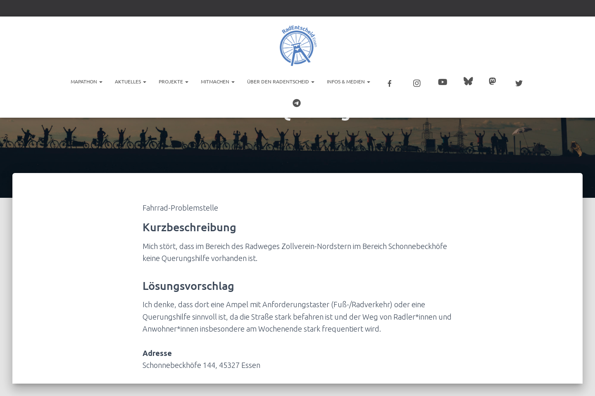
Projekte (173, 80)
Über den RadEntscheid (280, 80)
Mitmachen (218, 80)
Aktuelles (130, 80)
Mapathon (86, 80)
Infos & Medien (348, 80)
